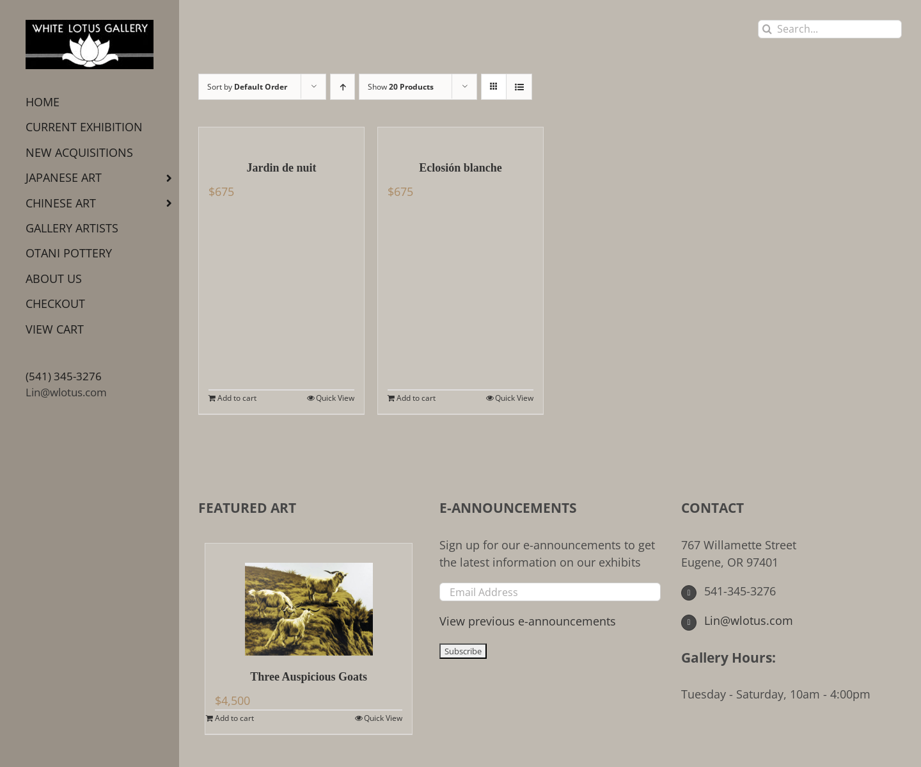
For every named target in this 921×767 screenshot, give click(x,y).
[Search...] (830, 29)
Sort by (247, 86)
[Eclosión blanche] (460, 137)
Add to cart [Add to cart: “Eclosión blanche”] (416, 397)
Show (401, 86)
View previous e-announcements (527, 621)
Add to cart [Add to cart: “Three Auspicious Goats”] (234, 718)
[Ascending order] (342, 87)
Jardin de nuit (281, 167)
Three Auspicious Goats (308, 676)
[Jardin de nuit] (281, 137)
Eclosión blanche (460, 167)
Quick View (335, 397)
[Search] (767, 29)
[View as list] (519, 86)
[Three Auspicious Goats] (308, 600)
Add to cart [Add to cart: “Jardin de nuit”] (236, 397)
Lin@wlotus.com (66, 392)
